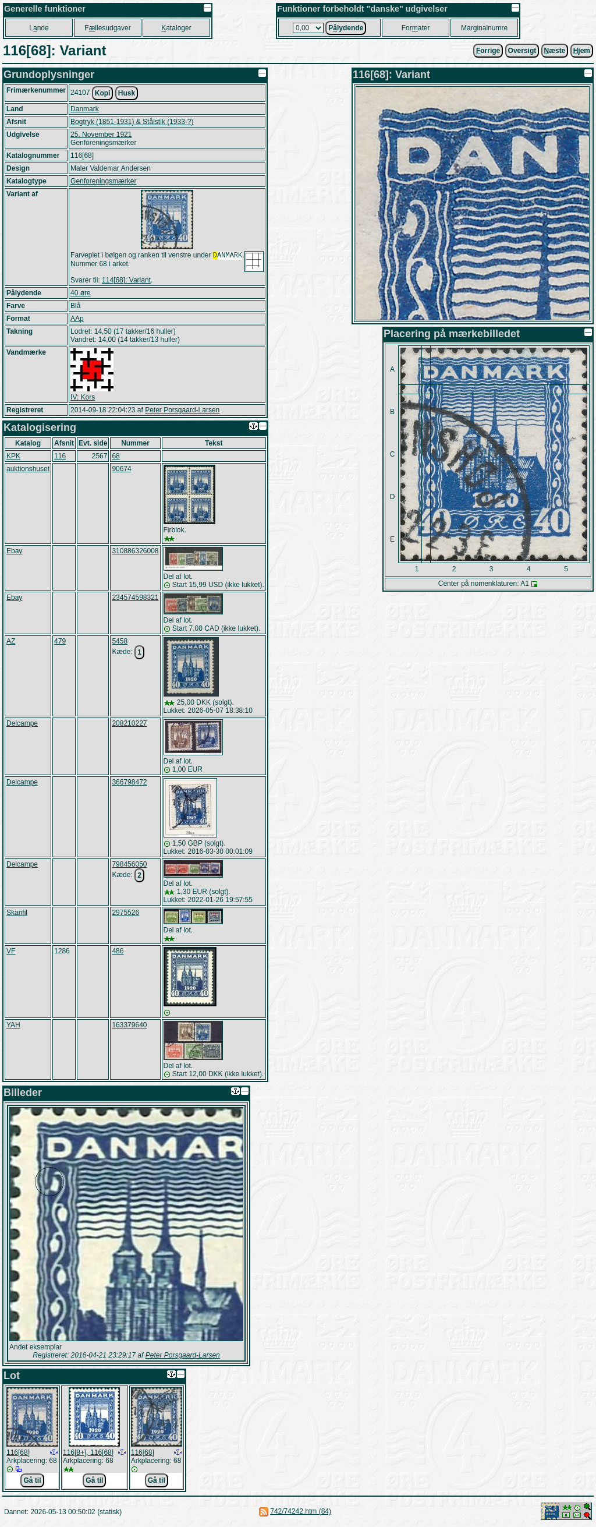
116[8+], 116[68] (88, 1454)
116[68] (18, 1454)
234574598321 (135, 599)
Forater (416, 28)
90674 (121, 470)
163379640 (129, 1026)
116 (60, 457)
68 (115, 457)
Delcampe (22, 724)
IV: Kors (82, 398)
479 (60, 642)
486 (117, 952)
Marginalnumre (484, 28)
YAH (13, 1026)
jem (581, 51)
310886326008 (135, 552)
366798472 (129, 783)
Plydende (345, 28)
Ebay (14, 552)
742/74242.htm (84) (300, 1512)
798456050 (129, 865)
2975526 (125, 914)
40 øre (80, 294)
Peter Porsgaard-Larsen (182, 411)
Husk (126, 93)
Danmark (84, 109)
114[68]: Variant (126, 281)
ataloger (176, 28)
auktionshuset (27, 470)
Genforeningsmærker (103, 181)
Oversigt (522, 51)
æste (555, 51)
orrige (488, 51)
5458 (119, 642)
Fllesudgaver (107, 28)
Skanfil (16, 914)
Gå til (32, 1481)
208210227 (129, 724)
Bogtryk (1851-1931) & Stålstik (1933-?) (131, 122)
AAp (77, 320)
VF (10, 952)
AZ (10, 642)
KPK (13, 457)
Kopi (103, 93)
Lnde (38, 28)
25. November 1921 (101, 134)
